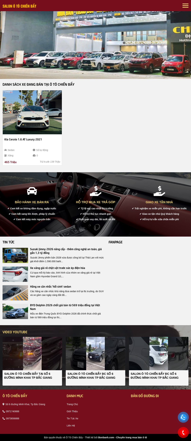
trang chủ (72, 404)
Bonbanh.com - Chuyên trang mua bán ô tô (122, 437)
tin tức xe (72, 418)
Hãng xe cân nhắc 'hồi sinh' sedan (50, 286)
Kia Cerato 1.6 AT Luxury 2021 (23, 139)
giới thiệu (72, 411)
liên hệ (71, 425)
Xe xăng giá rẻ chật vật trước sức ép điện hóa (57, 267)
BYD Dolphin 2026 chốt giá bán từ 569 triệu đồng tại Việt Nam (65, 306)
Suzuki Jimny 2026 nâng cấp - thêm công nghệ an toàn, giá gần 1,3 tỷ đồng (66, 250)
